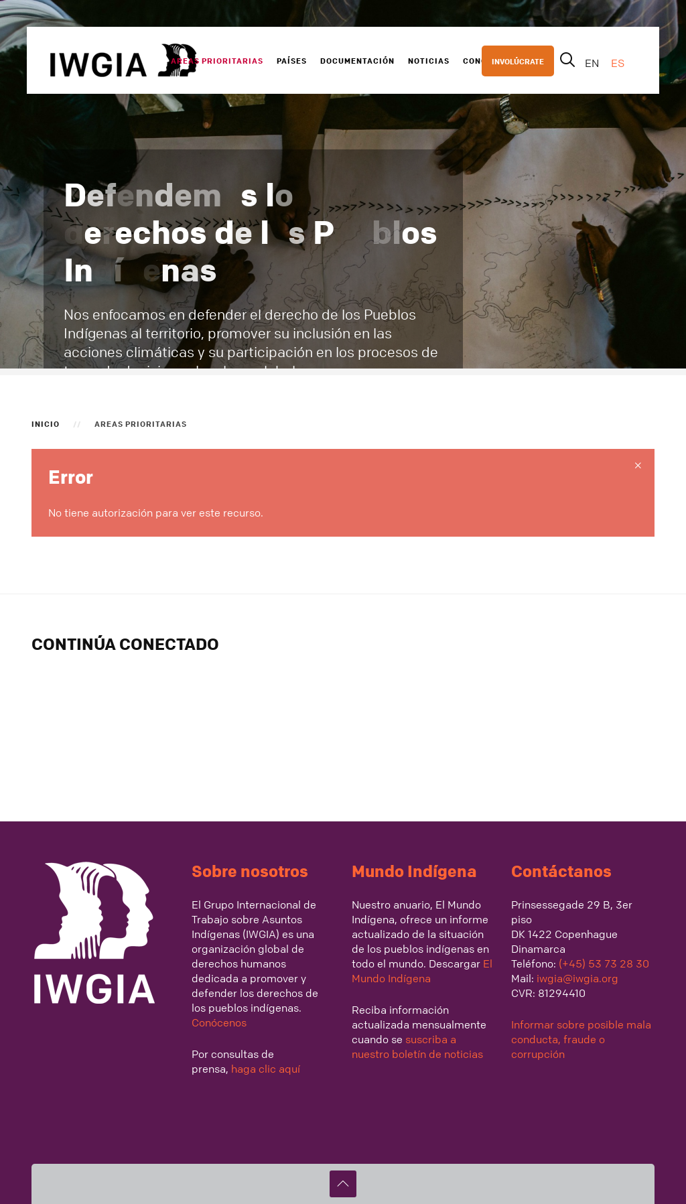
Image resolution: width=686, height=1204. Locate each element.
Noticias (429, 60)
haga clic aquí (264, 1068)
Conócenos (219, 1022)
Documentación (357, 60)
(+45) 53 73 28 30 (604, 963)
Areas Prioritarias (217, 60)
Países (292, 60)
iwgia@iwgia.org (577, 978)
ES (617, 63)
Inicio (45, 423)
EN (593, 63)
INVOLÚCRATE (518, 61)
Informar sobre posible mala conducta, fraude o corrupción (581, 1039)
